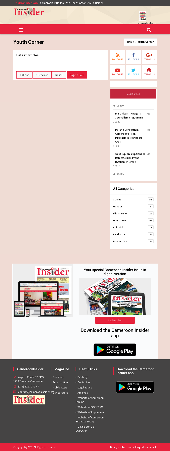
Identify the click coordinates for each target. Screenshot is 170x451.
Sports (133, 199)
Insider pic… (133, 234)
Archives (83, 392)
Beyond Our (133, 241)
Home (130, 42)
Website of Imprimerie (91, 412)
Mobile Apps (60, 387)
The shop (58, 377)
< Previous (42, 75)
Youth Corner (146, 42)
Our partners (60, 392)
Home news (133, 220)
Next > (59, 75)
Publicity (83, 377)
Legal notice (85, 387)
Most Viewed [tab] (133, 93)
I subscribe (115, 320)
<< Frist (24, 75)
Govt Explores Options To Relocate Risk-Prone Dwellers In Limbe (130, 158)
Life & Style (133, 213)
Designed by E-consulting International (133, 447)
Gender (133, 206)
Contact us (84, 382)
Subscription (60, 382)
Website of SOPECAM (90, 407)
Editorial (133, 227)
